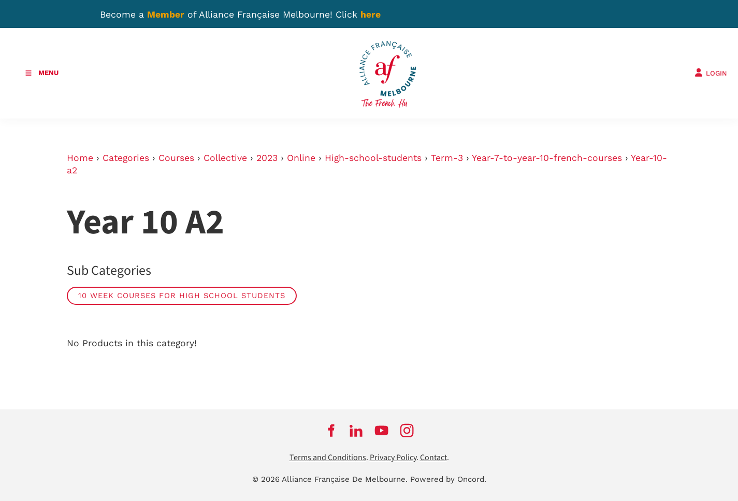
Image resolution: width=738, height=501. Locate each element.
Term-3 (447, 158)
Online (301, 158)
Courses (176, 158)
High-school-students (373, 158)
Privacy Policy (393, 457)
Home (80, 158)
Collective (225, 158)
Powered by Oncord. (448, 479)
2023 (267, 158)
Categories (126, 158)
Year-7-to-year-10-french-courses (547, 158)
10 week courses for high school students (181, 295)
